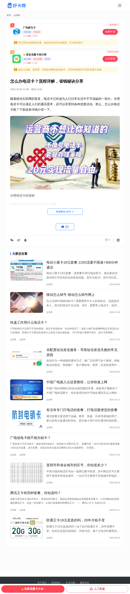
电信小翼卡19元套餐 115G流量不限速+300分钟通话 (82, 265)
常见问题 (70, 582)
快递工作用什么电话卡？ (28, 326)
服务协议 (84, 582)
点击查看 (110, 58)
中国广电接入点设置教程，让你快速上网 (76, 388)
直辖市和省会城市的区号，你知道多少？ (76, 475)
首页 (9, 15)
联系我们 (56, 582)
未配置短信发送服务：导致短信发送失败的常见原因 (81, 357)
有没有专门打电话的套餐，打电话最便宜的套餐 (81, 417)
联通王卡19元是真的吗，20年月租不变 (75, 533)
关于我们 (42, 582)
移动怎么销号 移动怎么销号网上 (70, 297)
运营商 (49, 285)
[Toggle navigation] (119, 5)
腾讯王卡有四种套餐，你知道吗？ (35, 504)
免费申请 (110, 31)
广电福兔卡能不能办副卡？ (30, 446)
